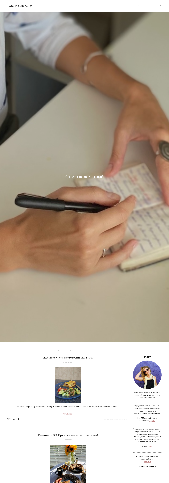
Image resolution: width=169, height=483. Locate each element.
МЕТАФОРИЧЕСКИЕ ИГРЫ (82, 5)
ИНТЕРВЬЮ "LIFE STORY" (108, 5)
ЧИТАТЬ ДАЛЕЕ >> (68, 414)
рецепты (82, 350)
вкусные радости (62, 350)
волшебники (50, 350)
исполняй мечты (24, 350)
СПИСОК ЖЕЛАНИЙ (132, 5)
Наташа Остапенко (19, 6)
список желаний (12, 350)
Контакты (149, 5)
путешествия (73, 350)
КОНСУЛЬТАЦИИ (60, 5)
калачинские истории (38, 350)
